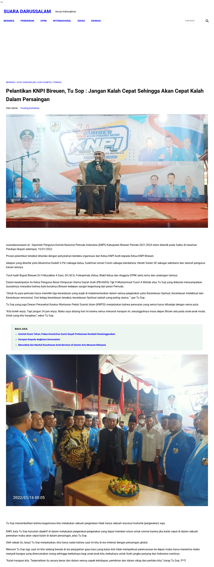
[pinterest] (91, 527)
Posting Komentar (30, 104)
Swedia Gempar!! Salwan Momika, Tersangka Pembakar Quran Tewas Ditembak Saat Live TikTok (177, 207)
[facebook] (180, 8)
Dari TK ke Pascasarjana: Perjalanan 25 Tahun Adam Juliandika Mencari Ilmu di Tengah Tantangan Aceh (180, 182)
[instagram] (204, 8)
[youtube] (196, 8)
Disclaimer (94, 558)
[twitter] (188, 8)
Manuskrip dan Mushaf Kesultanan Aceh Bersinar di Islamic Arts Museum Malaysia (62, 325)
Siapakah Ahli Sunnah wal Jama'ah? (188, 322)
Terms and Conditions (126, 558)
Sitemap (107, 558)
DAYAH (83, 15)
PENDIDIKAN (29, 15)
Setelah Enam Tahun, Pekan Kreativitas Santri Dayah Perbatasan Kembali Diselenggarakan (66, 314)
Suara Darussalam (29, 8)
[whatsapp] (125, 527)
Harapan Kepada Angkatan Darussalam (39, 319)
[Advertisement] (74, 48)
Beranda (11, 15)
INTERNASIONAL (64, 15)
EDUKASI (98, 15)
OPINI (46, 15)
